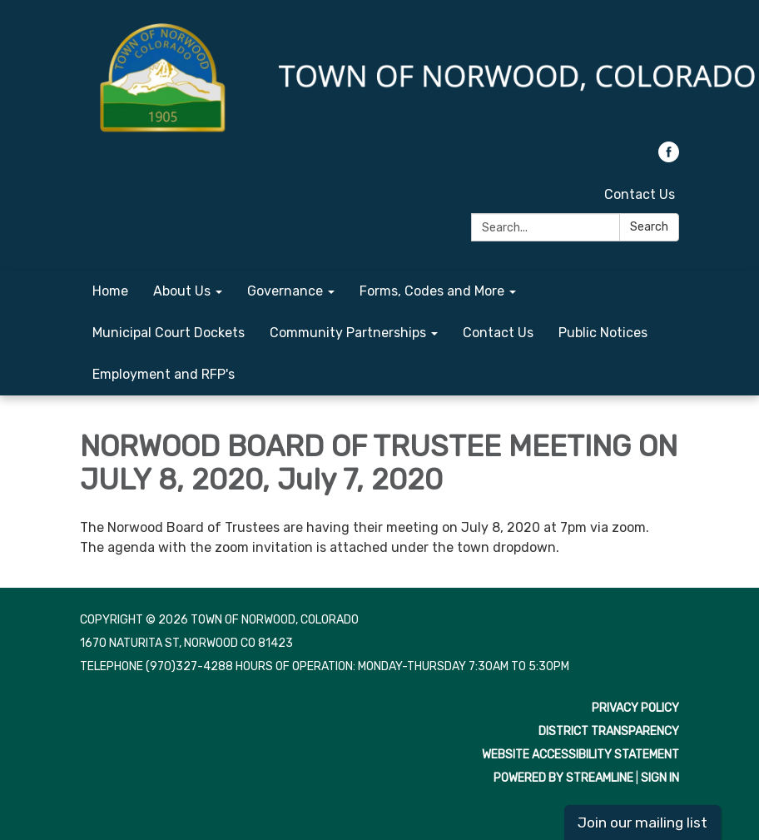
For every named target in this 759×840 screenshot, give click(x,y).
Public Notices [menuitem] (602, 332)
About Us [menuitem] (182, 291)
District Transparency (608, 731)
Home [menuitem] (110, 291)
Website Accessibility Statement (580, 755)
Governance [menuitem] (285, 291)
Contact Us (639, 194)
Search (649, 227)
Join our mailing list (642, 822)
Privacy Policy (635, 708)
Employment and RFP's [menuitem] (163, 374)
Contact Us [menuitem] (498, 332)
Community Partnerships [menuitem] (348, 332)
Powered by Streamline (563, 778)
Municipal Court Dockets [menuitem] (168, 332)
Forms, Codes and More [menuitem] (432, 291)
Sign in (660, 778)
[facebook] (668, 158)
